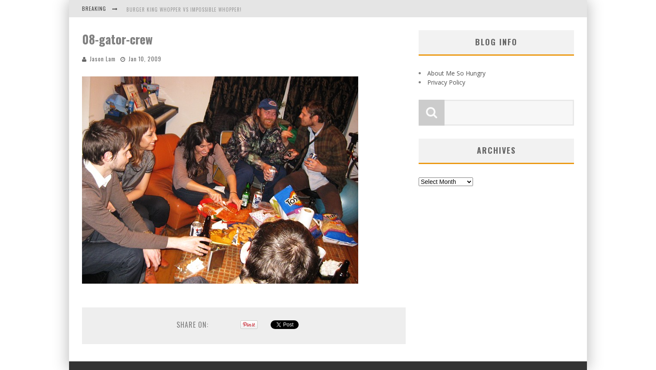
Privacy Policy (446, 82)
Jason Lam (103, 58)
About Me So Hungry (456, 73)
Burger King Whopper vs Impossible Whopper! (184, 9)
